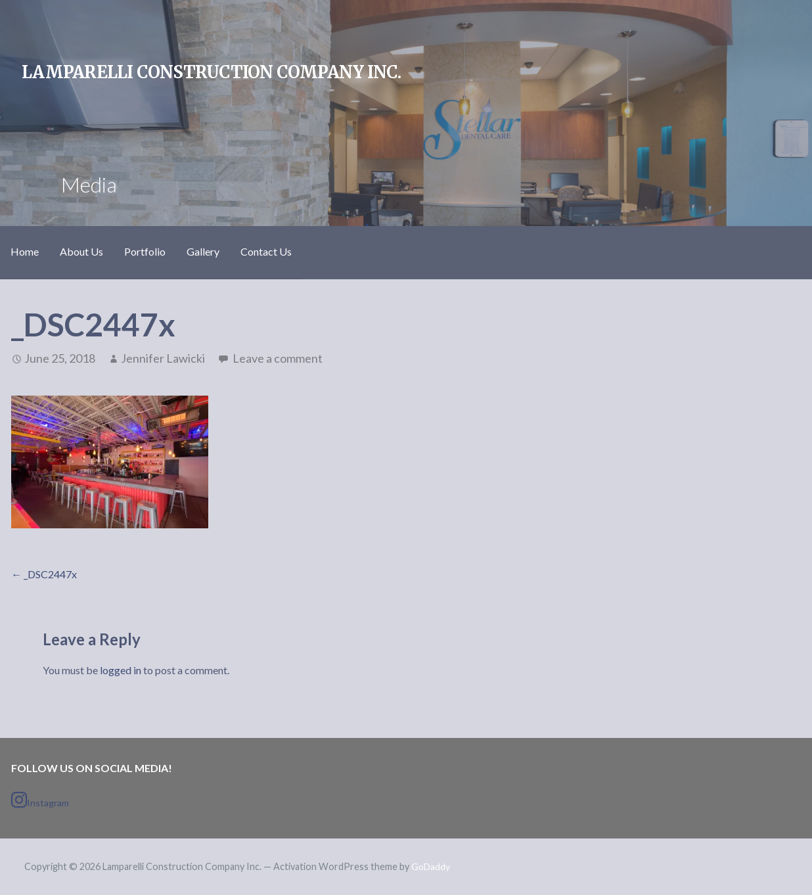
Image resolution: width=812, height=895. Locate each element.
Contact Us (266, 251)
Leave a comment (278, 358)
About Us (81, 251)
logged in (120, 670)
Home (25, 251)
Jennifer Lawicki (163, 358)
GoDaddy (430, 866)
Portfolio (145, 251)
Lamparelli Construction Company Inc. (211, 72)
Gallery (203, 251)
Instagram (40, 800)
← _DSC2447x (44, 574)
